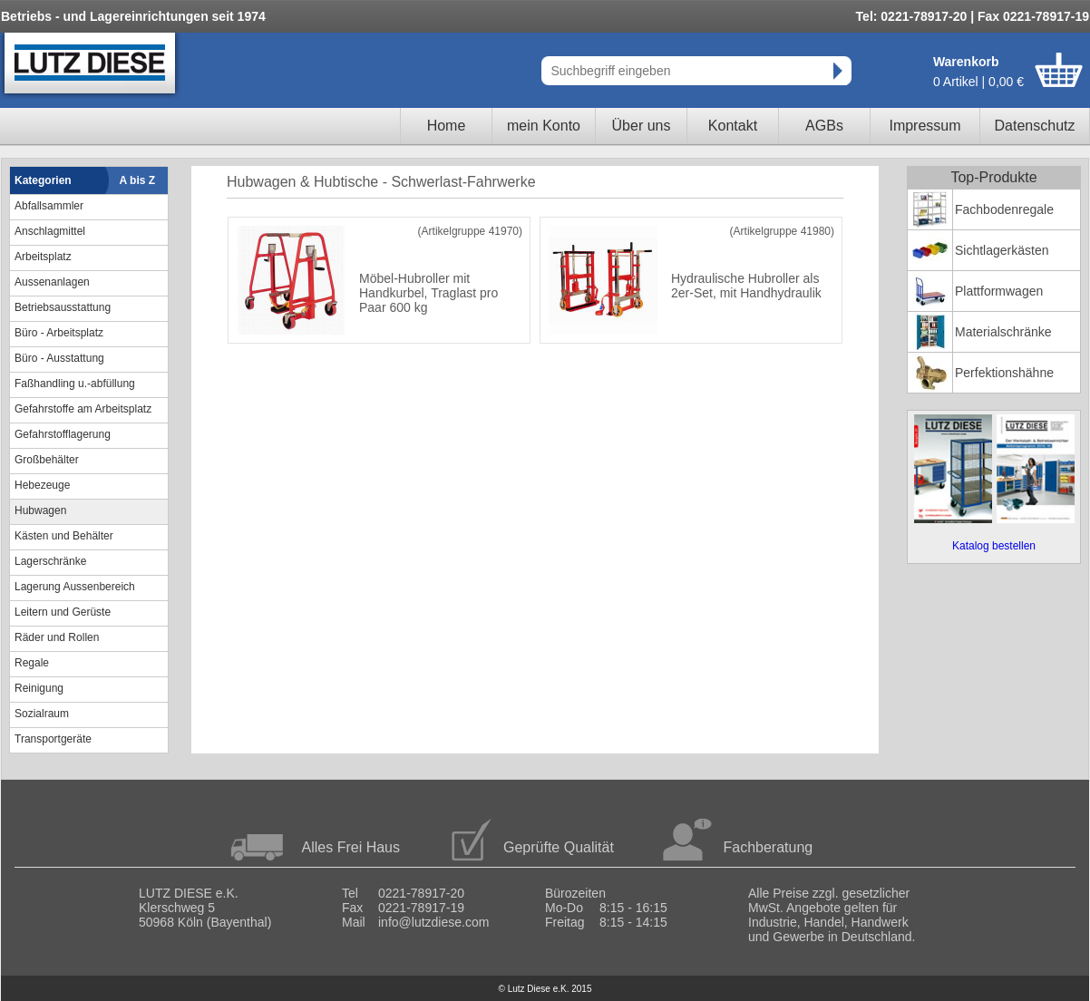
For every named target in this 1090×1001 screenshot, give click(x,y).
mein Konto (543, 125)
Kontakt (732, 125)
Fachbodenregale (1004, 209)
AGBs (824, 125)
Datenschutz (1035, 125)
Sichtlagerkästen (1002, 250)
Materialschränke (1003, 332)
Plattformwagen (999, 291)
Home (446, 125)
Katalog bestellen (994, 545)
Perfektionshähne (1004, 372)
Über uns (641, 125)
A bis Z (138, 180)
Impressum (924, 125)
